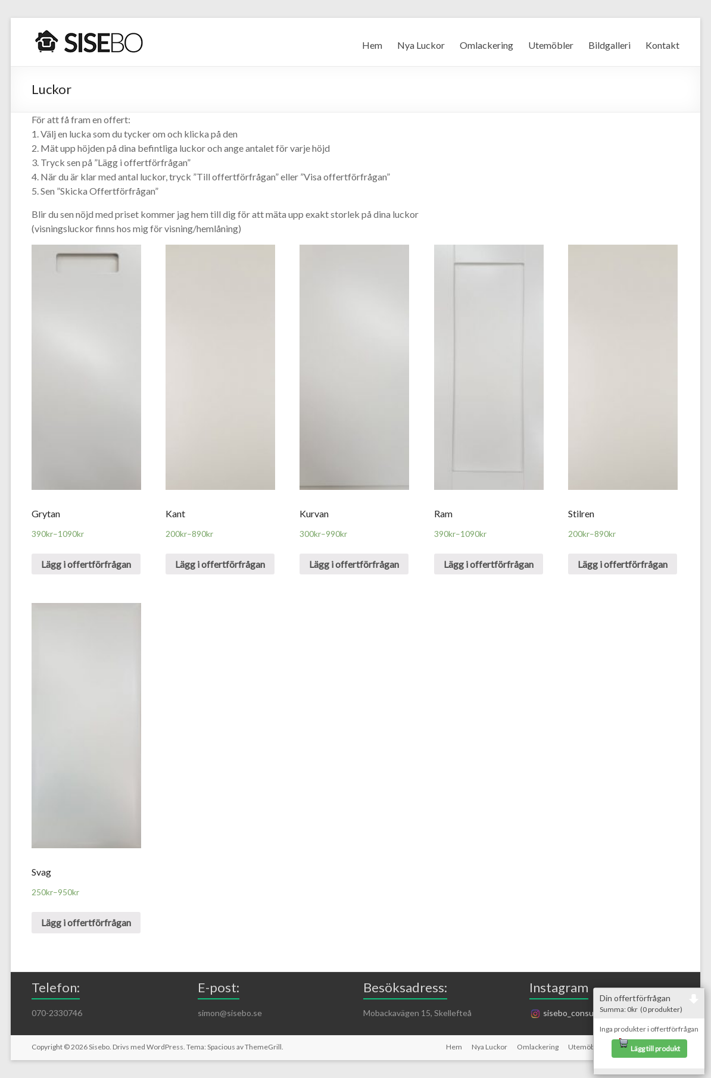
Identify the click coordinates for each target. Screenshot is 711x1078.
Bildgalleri (609, 45)
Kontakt (662, 45)
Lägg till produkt (649, 1046)
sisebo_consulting (569, 1013)
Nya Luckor (421, 45)
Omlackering (486, 45)
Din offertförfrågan (649, 1003)
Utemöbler (550, 45)
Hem (372, 45)
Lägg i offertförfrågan (86, 564)
